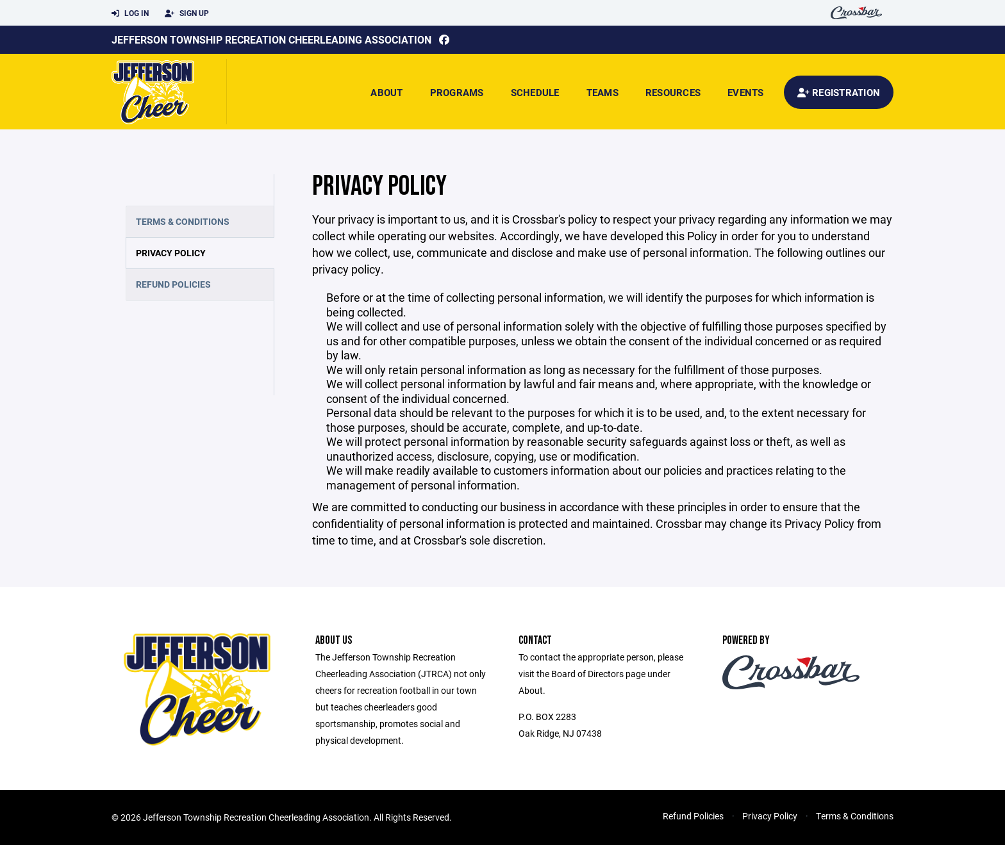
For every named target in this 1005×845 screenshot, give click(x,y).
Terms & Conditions (182, 221)
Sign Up (187, 13)
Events (745, 92)
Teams (602, 92)
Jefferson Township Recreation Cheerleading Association (271, 39)
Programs (457, 92)
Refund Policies (173, 284)
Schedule (535, 92)
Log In (130, 13)
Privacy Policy (171, 253)
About (386, 92)
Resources (673, 92)
